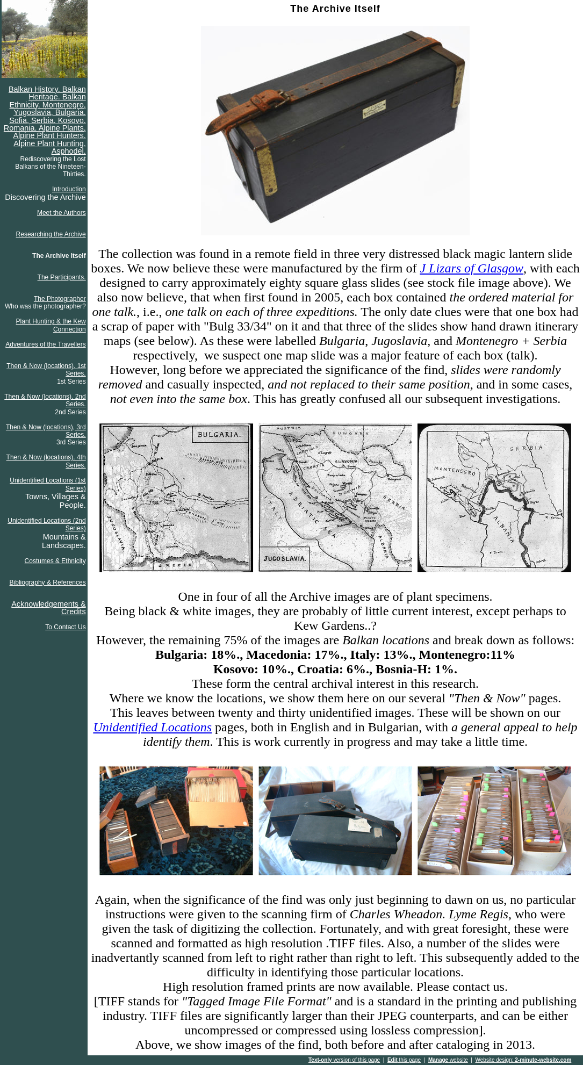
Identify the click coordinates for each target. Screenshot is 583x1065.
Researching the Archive (51, 234)
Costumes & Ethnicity (55, 561)
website (448, 1060)
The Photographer (60, 299)
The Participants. (62, 277)
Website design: (524, 1060)
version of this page (344, 1060)
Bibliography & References (48, 582)
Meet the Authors (61, 213)
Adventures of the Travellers (45, 344)
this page (404, 1060)
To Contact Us (65, 627)
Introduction (69, 189)
